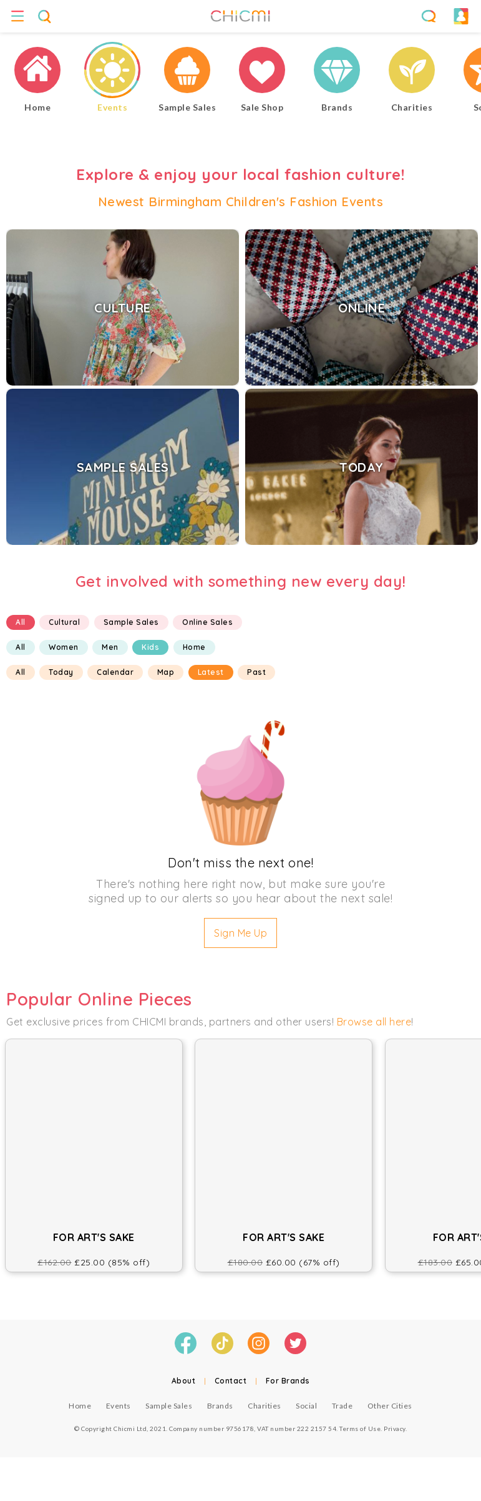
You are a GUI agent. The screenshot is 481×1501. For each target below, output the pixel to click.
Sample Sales (131, 622)
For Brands (288, 1380)
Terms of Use (360, 1428)
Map (166, 672)
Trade (342, 1405)
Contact (231, 1380)
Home (194, 647)
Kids (150, 647)
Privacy (395, 1428)
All (21, 622)
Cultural (64, 622)
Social (306, 1405)
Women (64, 647)
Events (118, 1405)
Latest (211, 672)
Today (61, 672)
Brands (220, 1405)
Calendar (115, 672)
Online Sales (207, 622)
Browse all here (374, 1021)
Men (110, 647)
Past (256, 672)
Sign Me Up (240, 933)
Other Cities (389, 1405)
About (184, 1380)
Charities (264, 1405)
